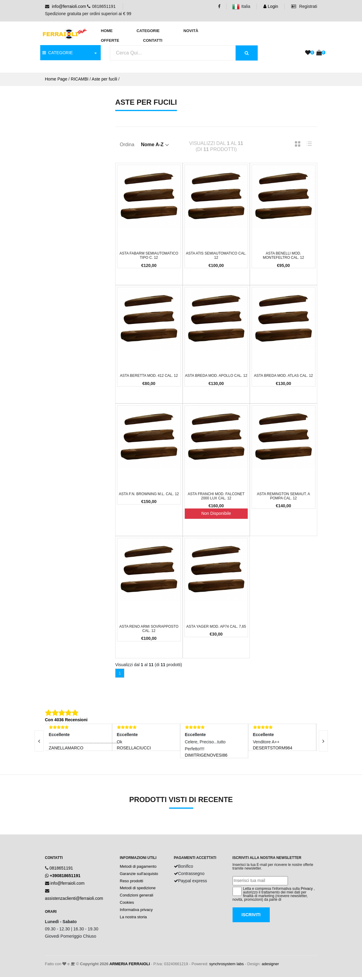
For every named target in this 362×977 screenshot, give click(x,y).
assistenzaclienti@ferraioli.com (74, 898)
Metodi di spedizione (138, 888)
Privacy (307, 889)
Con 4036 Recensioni (66, 719)
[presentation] (39, 741)
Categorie (147, 30)
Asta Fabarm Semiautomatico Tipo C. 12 (148, 255)
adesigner (270, 964)
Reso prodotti (131, 881)
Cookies (127, 902)
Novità (191, 30)
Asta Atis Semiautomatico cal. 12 (216, 255)
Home (107, 30)
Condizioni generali (136, 895)
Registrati (304, 6)
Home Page (56, 79)
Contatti (152, 40)
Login (270, 6)
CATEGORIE (57, 52)
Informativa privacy (136, 909)
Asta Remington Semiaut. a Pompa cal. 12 (283, 496)
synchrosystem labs (226, 964)
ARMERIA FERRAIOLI (129, 964)
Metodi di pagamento (138, 866)
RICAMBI (79, 79)
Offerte (110, 40)
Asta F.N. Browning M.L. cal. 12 (149, 494)
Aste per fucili (104, 79)
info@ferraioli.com (69, 6)
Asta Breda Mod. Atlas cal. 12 (283, 375)
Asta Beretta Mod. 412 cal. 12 (149, 375)
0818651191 (61, 868)
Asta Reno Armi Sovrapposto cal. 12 (148, 628)
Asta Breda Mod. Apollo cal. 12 (216, 375)
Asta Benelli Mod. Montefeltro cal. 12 (283, 255)
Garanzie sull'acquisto (139, 873)
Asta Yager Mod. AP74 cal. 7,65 (216, 626)
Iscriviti (251, 914)
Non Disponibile (216, 513)
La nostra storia (133, 917)
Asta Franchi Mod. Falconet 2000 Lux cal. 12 (216, 496)
